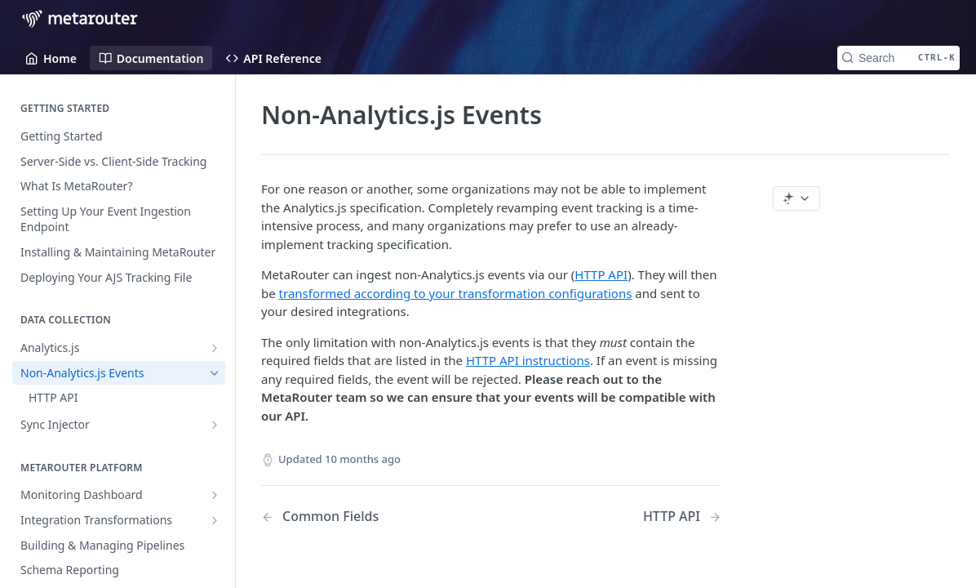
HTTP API (601, 274)
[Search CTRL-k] (898, 58)
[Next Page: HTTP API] (682, 516)
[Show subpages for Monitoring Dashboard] (214, 494)
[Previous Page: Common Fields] (360, 516)
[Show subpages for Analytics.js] (214, 347)
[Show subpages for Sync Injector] (214, 424)
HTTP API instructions (528, 360)
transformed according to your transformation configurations (455, 293)
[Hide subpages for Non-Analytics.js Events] (214, 373)
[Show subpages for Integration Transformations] (214, 520)
